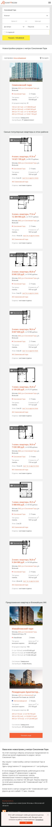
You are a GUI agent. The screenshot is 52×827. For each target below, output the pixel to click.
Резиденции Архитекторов (26, 691)
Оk (26, 823)
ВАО (19, 88)
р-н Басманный (27, 695)
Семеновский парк (22, 85)
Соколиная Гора (19, 94)
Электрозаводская (20, 701)
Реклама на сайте (14, 812)
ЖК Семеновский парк (20, 182)
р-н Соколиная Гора (29, 88)
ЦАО (19, 695)
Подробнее (39, 820)
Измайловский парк (22, 628)
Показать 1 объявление (16, 38)
